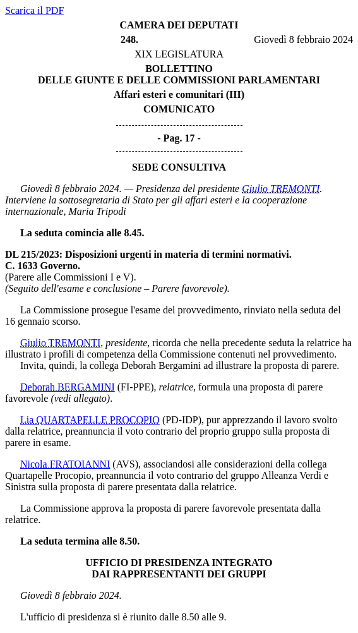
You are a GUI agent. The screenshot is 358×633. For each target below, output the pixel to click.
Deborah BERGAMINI (67, 387)
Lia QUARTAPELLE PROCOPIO (90, 419)
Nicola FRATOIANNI (65, 464)
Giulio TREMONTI (280, 188)
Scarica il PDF (34, 10)
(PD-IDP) (181, 419)
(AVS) (125, 464)
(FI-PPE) (135, 387)
